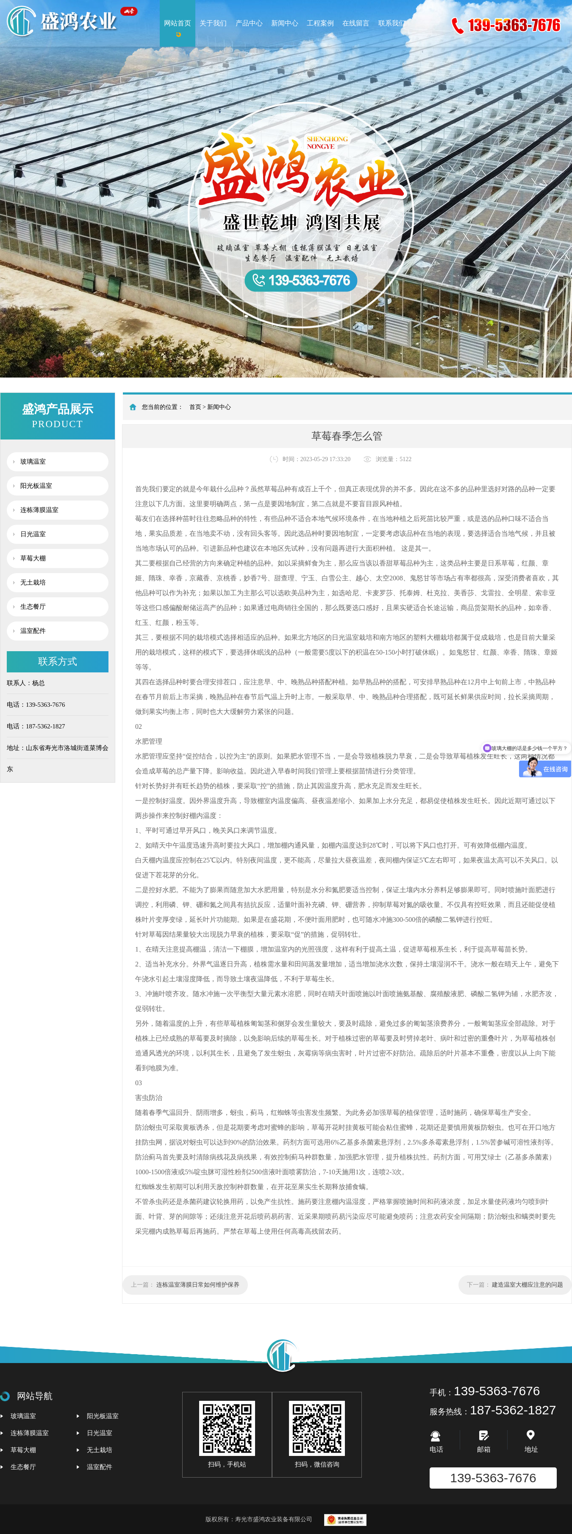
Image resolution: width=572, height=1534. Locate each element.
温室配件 (33, 630)
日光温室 (33, 534)
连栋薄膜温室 (39, 510)
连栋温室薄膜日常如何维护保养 (197, 1285)
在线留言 (355, 23)
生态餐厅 (33, 606)
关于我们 (213, 23)
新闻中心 (284, 23)
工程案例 (320, 23)
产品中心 (249, 23)
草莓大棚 (33, 558)
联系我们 (391, 23)
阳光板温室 (36, 485)
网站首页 (177, 23)
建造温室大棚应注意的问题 (527, 1285)
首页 (195, 407)
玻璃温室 (33, 461)
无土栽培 (33, 582)
